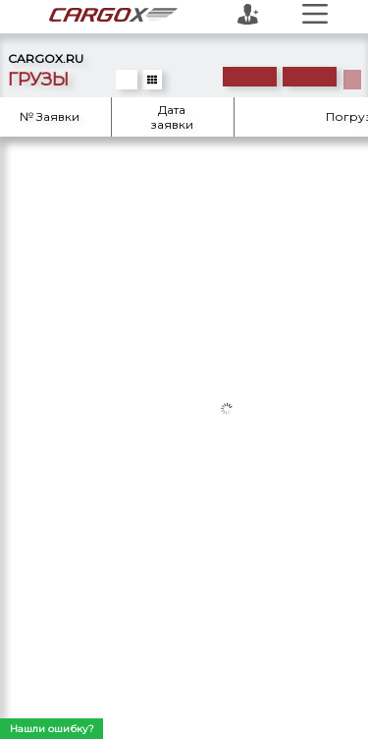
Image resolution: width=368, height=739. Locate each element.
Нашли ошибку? (52, 728)
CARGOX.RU (45, 58)
